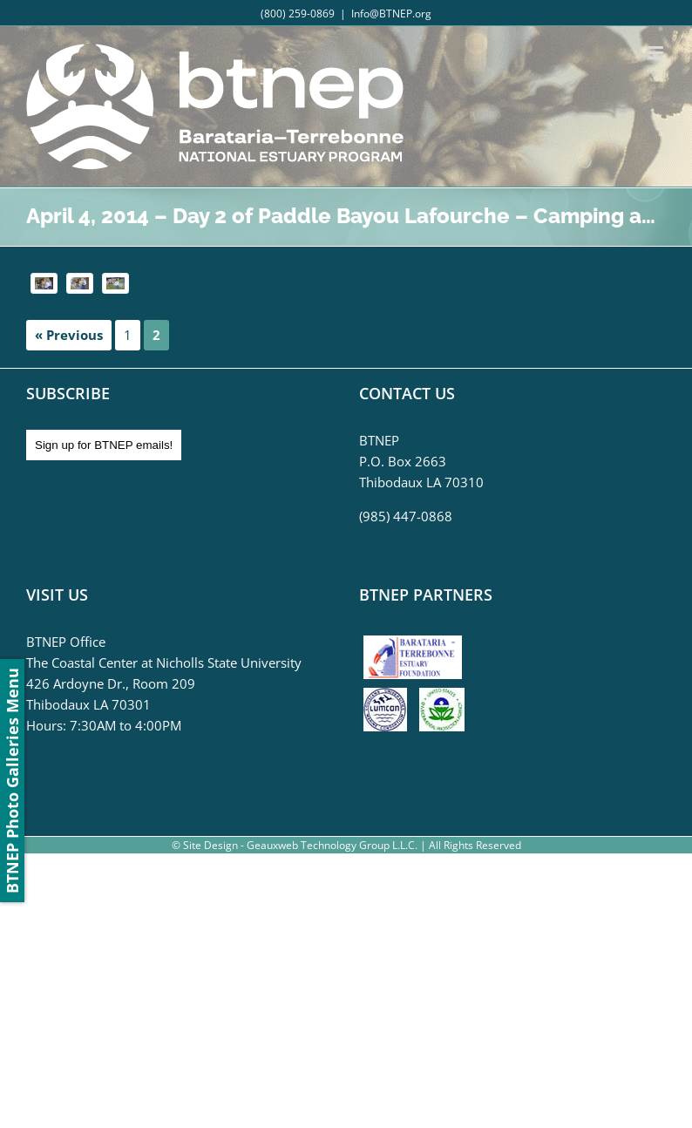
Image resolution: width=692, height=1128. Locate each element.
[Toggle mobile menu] (657, 53)
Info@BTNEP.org (391, 13)
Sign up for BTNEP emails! (104, 445)
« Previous (69, 334)
